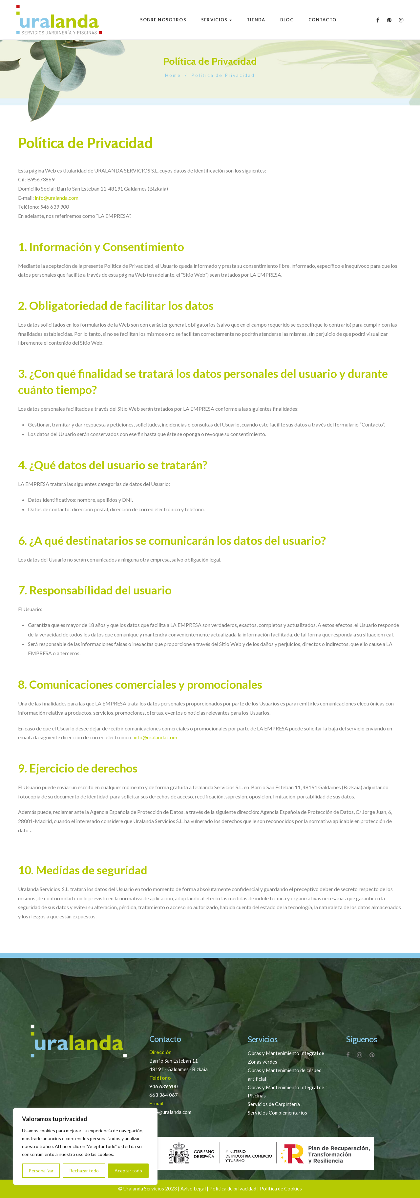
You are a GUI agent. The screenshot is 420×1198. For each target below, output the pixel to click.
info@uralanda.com (56, 198)
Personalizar (41, 1170)
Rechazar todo (84, 1170)
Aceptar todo (128, 1170)
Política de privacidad (232, 1188)
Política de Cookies (281, 1188)
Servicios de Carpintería (274, 1104)
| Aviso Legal (192, 1188)
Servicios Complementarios (277, 1113)
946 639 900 (163, 1086)
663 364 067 (163, 1095)
